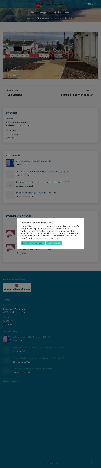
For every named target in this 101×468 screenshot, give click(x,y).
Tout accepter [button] (54, 243)
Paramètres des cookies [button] (32, 243)
